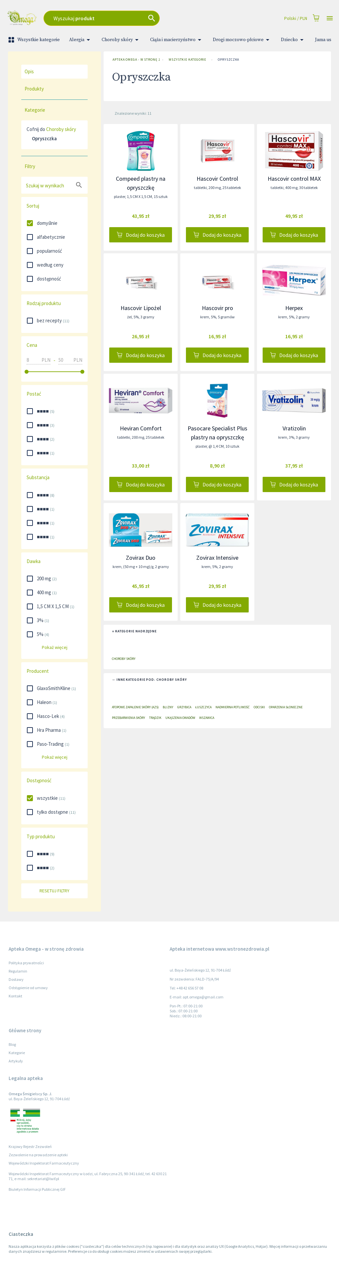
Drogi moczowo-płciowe (242, 40)
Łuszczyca (203, 707)
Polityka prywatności (26, 962)
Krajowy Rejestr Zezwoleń (30, 1146)
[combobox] (126, 18)
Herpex (294, 308)
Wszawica (206, 718)
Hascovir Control (217, 178)
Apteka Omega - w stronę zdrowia (135, 59)
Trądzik (155, 718)
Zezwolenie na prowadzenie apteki (38, 1154)
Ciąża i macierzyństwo (177, 40)
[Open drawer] (329, 18)
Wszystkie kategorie (34, 39)
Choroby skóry (121, 40)
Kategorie (17, 1052)
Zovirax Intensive (217, 557)
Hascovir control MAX (294, 178)
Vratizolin (294, 428)
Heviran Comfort (141, 428)
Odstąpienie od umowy (28, 987)
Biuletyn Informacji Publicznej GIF (37, 1189)
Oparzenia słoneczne (285, 707)
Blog (12, 1044)
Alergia (80, 40)
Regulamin (18, 971)
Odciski (259, 707)
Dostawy (16, 979)
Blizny (168, 707)
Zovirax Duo (140, 557)
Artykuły (16, 1060)
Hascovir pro (217, 308)
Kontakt (15, 995)
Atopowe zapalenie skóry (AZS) (135, 707)
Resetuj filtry (54, 890)
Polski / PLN (296, 18)
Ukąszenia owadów (180, 718)
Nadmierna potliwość (232, 707)
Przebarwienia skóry (128, 718)
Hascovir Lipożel (141, 308)
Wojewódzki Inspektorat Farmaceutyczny (44, 1163)
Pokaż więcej (54, 647)
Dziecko (293, 40)
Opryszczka (228, 59)
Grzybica (184, 707)
